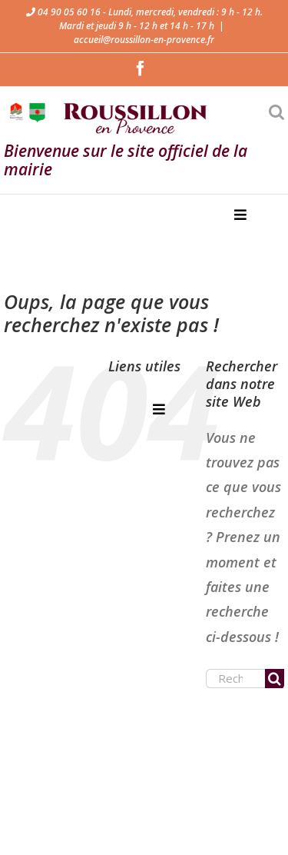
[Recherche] (274, 678)
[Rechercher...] (235, 678)
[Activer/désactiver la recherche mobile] (276, 112)
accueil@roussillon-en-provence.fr (144, 39)
